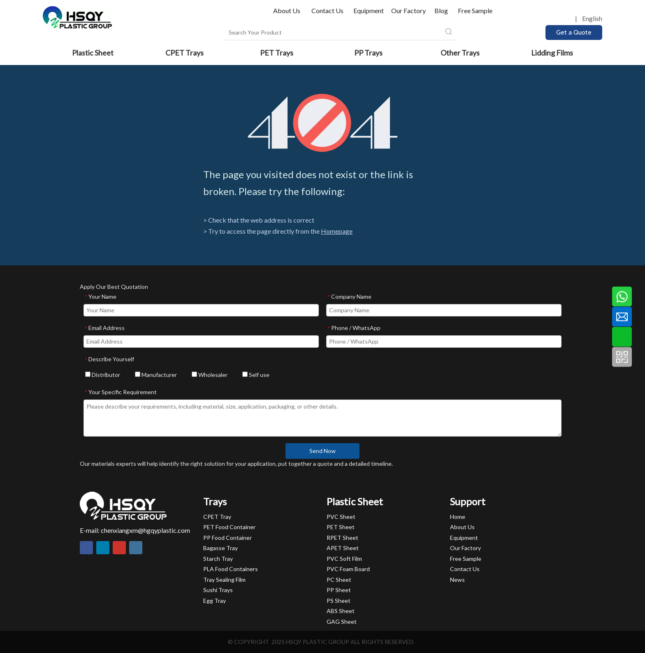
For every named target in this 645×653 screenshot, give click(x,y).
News (457, 579)
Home (457, 516)
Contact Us (327, 10)
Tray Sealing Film (224, 579)
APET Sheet (343, 547)
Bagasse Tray (220, 547)
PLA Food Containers (230, 568)
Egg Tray (214, 600)
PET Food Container (229, 526)
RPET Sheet (342, 537)
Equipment (368, 10)
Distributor (102, 374)
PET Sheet (341, 526)
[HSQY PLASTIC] (123, 506)
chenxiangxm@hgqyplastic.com (145, 530)
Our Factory (408, 10)
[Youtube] (119, 547)
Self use (255, 374)
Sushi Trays (218, 589)
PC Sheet (339, 579)
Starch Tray (218, 558)
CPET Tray (217, 516)
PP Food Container (227, 537)
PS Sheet (338, 600)
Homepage (337, 231)
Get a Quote (574, 32)
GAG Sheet (342, 621)
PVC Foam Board (348, 568)
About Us (287, 10)
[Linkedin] (102, 547)
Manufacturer (156, 374)
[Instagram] (135, 547)
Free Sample (475, 10)
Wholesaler (209, 374)
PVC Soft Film (344, 558)
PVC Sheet (341, 516)
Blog (441, 10)
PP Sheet (339, 589)
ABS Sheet (341, 610)
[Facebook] (86, 547)
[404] (323, 123)
